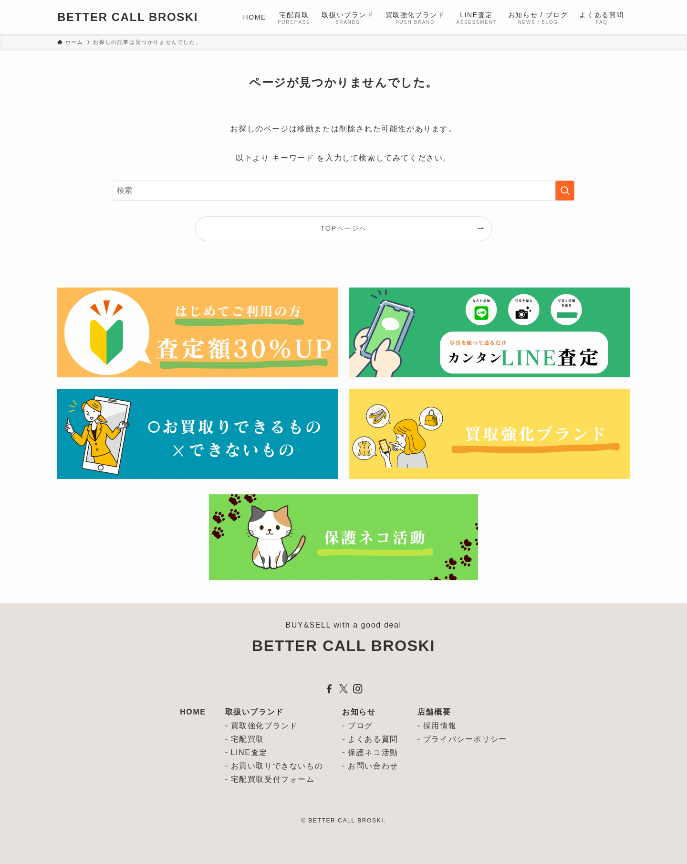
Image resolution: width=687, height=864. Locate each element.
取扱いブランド (254, 712)
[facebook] (329, 688)
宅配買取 (247, 739)
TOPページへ (344, 228)
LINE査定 (249, 752)
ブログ (360, 726)
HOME (193, 712)
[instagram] (358, 688)
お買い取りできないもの (277, 766)
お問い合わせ (373, 766)
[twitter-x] (343, 688)
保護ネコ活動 (373, 752)
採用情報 (440, 726)
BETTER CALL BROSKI (127, 17)
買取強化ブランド (264, 726)
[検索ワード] (343, 191)
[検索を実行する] (564, 191)
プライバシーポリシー (465, 739)
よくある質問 (373, 739)
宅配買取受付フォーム (273, 779)
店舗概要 (434, 712)
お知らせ (358, 712)
